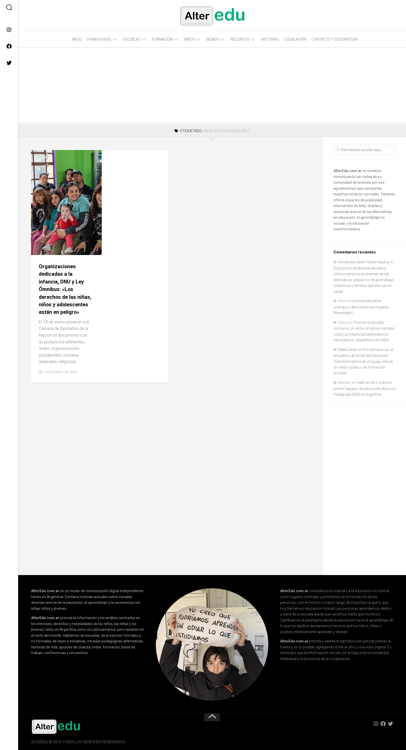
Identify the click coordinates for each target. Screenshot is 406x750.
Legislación (295, 39)
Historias (270, 39)
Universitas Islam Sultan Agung (363, 262)
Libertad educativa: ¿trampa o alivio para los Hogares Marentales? (361, 307)
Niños (189, 39)
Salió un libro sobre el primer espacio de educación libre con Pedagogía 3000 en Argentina (365, 388)
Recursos (240, 39)
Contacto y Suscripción (334, 39)
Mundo (212, 39)
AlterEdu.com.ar (348, 171)
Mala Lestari (348, 350)
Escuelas (132, 39)
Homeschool (99, 39)
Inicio (77, 39)
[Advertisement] (212, 86)
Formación (162, 39)
